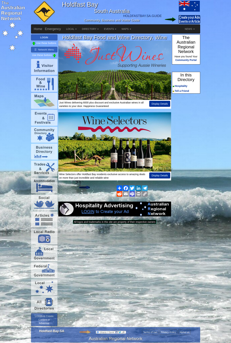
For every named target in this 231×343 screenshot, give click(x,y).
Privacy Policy (168, 332)
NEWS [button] (190, 29)
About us (184, 332)
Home (38, 29)
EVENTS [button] (110, 29)
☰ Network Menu (44, 49)
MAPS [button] (126, 29)
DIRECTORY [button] (90, 29)
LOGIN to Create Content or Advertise (44, 320)
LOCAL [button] (71, 29)
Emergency (53, 29)
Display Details (160, 103)
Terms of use (150, 332)
